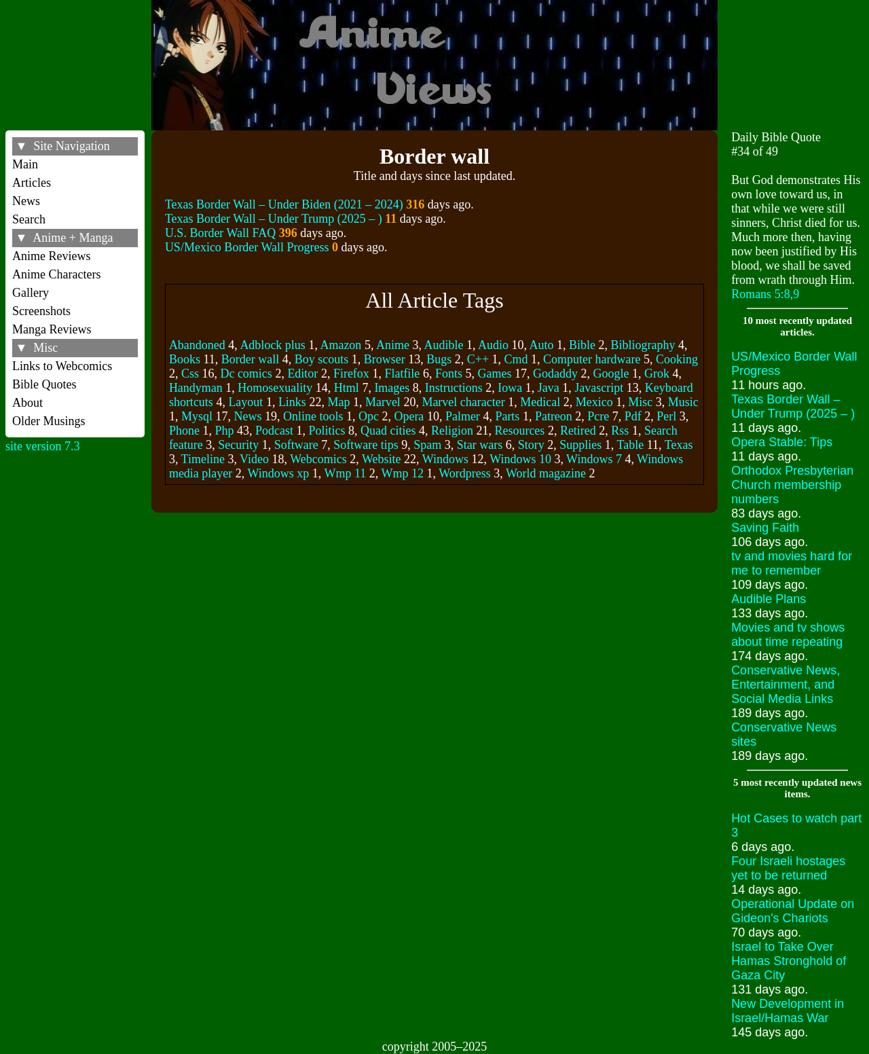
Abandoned (197, 345)
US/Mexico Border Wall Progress (247, 247)
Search (28, 219)
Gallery (30, 292)
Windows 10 (520, 459)
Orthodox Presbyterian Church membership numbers (792, 485)
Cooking (677, 359)
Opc (368, 416)
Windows (445, 459)
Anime (392, 345)
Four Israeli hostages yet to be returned (788, 868)
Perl (666, 416)
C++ (478, 359)
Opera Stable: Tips (781, 442)
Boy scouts (322, 359)
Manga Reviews (51, 329)
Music (683, 402)
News (26, 201)
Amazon (340, 345)
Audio (493, 345)
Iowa (510, 388)
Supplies (580, 445)
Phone (184, 430)
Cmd (516, 359)
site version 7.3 (42, 446)
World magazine (546, 473)
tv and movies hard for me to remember (791, 563)
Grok (656, 373)
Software (296, 445)
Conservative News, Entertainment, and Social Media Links (785, 685)
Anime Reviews (51, 256)
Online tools (313, 416)
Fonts (448, 373)
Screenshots (41, 311)
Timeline (203, 459)
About (27, 403)
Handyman (196, 388)
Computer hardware (591, 359)
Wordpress (465, 473)
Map (338, 402)
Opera (409, 416)
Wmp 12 (403, 473)
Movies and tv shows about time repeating (788, 635)
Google (611, 373)
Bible (582, 345)
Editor (302, 373)
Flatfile (402, 373)
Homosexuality (275, 388)
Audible (443, 345)
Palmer (462, 416)
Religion (452, 430)
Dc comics (246, 373)
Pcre (598, 416)
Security (238, 445)
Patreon (553, 416)
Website (381, 459)
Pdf (633, 416)
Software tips (365, 445)
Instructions (454, 388)
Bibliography (642, 345)
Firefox (351, 373)
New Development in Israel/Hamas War (787, 1011)
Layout (245, 402)
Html (346, 388)
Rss (620, 430)
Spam (427, 445)
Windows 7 (594, 459)
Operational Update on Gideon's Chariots (792, 911)
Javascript (598, 388)
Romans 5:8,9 (765, 294)
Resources (519, 430)
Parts (507, 416)
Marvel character (463, 402)
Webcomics (318, 459)
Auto (541, 345)
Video (254, 459)
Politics (326, 430)
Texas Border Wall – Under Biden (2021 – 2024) (284, 204)
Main (25, 164)
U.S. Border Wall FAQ (220, 233)
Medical (540, 402)
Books (184, 359)
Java (548, 388)
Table (630, 445)
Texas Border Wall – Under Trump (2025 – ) (273, 218)
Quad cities (387, 430)
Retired (578, 430)
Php (224, 430)
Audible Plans (768, 599)
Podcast (274, 430)
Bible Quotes (44, 384)
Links (292, 402)
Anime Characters (56, 274)
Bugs (438, 359)
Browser (384, 359)
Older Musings (49, 421)
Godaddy (555, 373)
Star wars (479, 445)
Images (391, 388)
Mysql (196, 416)
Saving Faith (765, 527)
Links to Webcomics (62, 366)
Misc (640, 402)
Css (190, 373)
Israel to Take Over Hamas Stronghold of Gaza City (788, 961)
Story (531, 445)
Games (494, 373)
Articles (31, 182)
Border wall (250, 359)
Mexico (594, 402)
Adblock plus (273, 345)
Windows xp (279, 473)
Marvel (383, 402)
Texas (679, 445)
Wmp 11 (346, 473)
